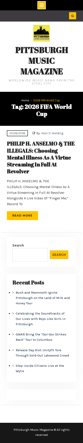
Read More (22, 215)
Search (18, 245)
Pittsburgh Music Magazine (41, 60)
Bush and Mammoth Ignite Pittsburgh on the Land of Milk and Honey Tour (43, 298)
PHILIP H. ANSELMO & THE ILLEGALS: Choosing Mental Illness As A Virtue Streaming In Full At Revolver (41, 157)
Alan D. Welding (52, 133)
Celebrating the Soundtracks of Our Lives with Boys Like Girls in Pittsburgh (41, 318)
